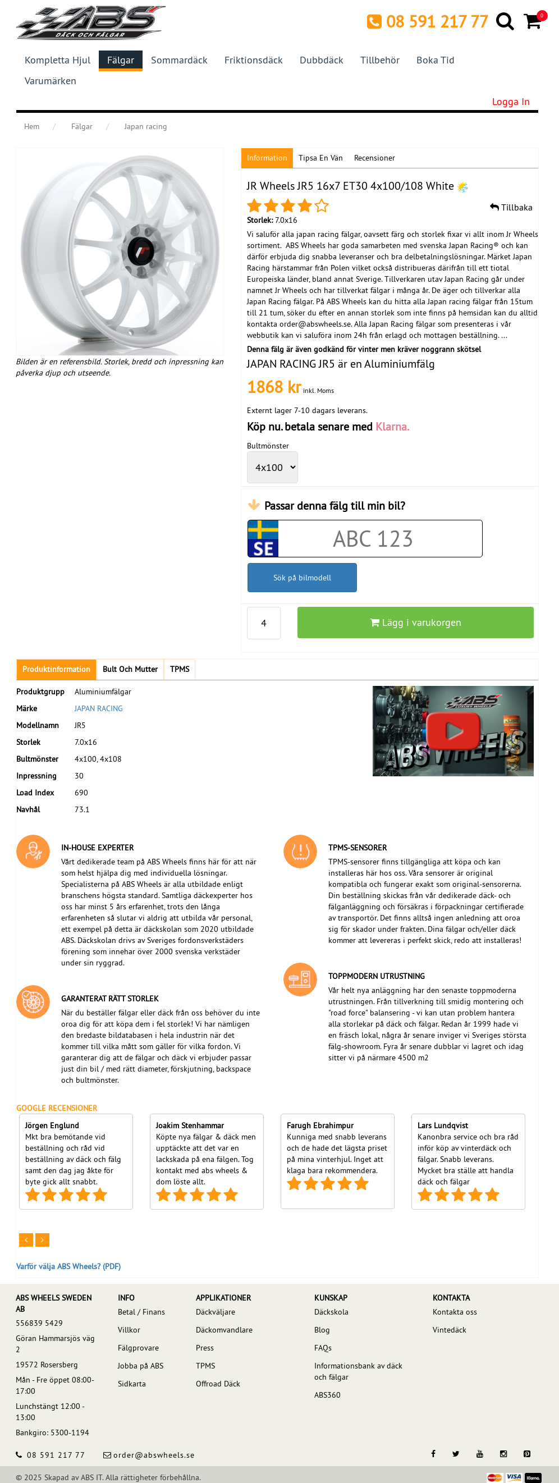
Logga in (511, 101)
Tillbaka (511, 207)
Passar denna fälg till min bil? (334, 505)
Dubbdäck (321, 59)
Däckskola (331, 1312)
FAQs (323, 1348)
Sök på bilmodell (302, 578)
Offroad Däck (218, 1384)
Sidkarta (132, 1384)
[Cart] (533, 20)
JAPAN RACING (99, 708)
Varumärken (50, 80)
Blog (322, 1330)
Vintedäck (449, 1330)
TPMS (205, 1366)
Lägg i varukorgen (415, 622)
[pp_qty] (264, 623)
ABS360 (327, 1395)
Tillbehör (380, 59)
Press (205, 1348)
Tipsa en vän (321, 158)
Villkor (129, 1330)
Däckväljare (215, 1312)
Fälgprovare (138, 1348)
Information (267, 158)
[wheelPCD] (272, 467)
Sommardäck (179, 59)
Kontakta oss (455, 1312)
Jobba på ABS (140, 1366)
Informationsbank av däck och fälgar (358, 1371)
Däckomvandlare (224, 1330)
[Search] (506, 20)
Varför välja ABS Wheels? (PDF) (68, 1266)
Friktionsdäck (253, 59)
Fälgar (120, 59)
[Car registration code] (373, 538)
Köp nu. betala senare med (328, 426)
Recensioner (374, 158)
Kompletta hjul (57, 59)
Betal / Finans (141, 1312)
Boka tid (435, 59)
